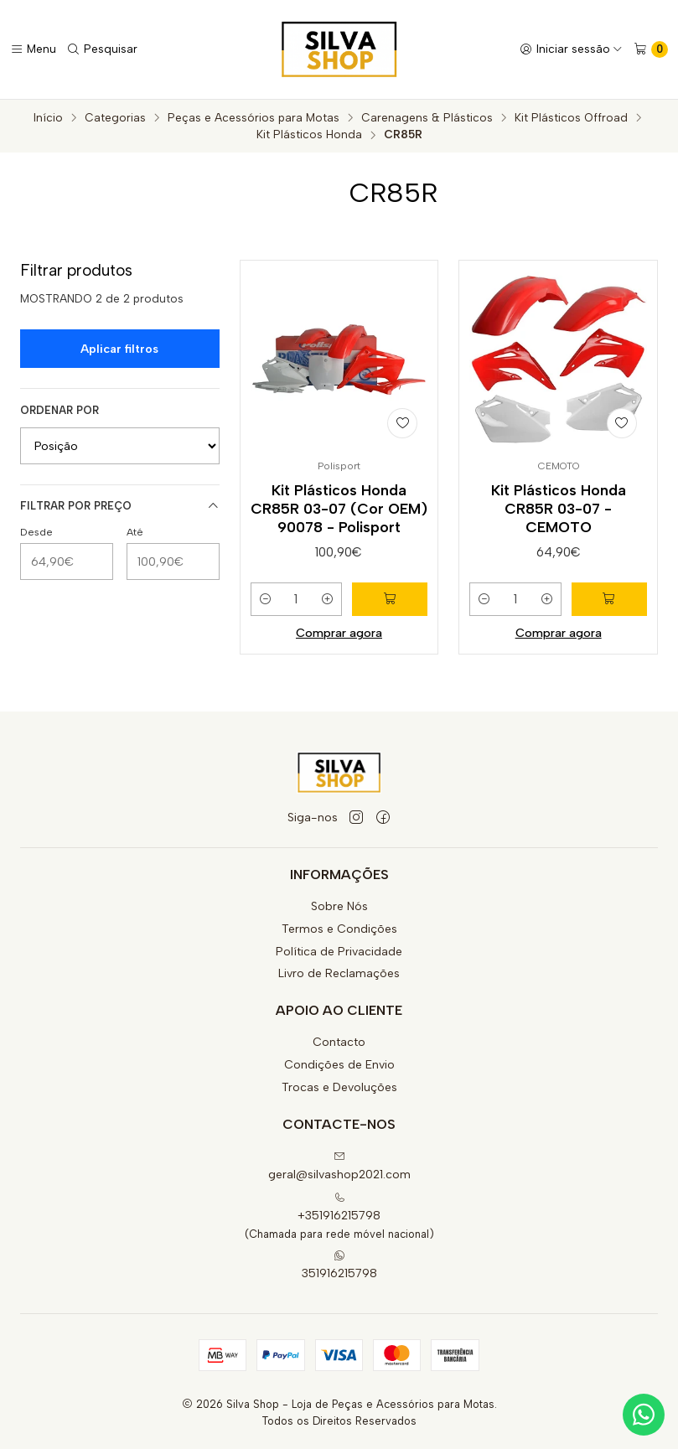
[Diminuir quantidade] (265, 599)
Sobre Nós (339, 906)
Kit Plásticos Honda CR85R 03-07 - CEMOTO (558, 508)
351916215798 (339, 1265)
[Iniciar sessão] (571, 49)
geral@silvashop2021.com (339, 1166)
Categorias (115, 118)
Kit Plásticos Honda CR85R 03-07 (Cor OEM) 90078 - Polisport (339, 508)
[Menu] (33, 49)
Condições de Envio (339, 1065)
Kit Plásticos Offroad (571, 118)
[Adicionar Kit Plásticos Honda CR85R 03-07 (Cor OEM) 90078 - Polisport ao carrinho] (389, 599)
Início (48, 118)
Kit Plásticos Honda (309, 135)
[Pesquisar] (101, 49)
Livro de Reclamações (339, 973)
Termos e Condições (339, 929)
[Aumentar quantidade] (327, 599)
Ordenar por (59, 410)
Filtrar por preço (120, 506)
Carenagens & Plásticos (427, 118)
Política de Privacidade (339, 951)
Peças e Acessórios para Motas (253, 118)
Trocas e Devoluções (339, 1087)
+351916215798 (339, 1207)
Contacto (339, 1042)
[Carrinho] (651, 49)
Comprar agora (339, 632)
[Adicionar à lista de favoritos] (402, 423)
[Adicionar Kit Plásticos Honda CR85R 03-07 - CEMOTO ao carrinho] (609, 599)
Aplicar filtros (119, 348)
